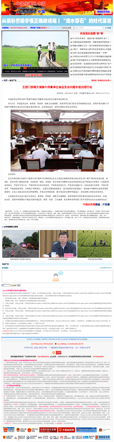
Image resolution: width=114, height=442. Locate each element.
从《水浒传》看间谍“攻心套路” (12, 71)
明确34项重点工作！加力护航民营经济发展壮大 (91, 46)
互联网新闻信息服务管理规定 (38, 298)
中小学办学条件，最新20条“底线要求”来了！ (90, 38)
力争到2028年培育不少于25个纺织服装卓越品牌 (91, 56)
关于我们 (29, 339)
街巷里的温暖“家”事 (91, 33)
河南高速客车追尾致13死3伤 (20, 259)
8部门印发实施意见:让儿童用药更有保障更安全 (91, 60)
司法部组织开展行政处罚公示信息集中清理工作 (91, 67)
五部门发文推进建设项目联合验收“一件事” (89, 53)
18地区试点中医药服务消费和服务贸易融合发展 (91, 71)
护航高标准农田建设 (95, 259)
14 (63, 68)
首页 (5, 80)
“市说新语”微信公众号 (87, 93)
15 (66, 68)
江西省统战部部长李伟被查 (58, 259)
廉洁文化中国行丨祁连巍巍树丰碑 (37, 71)
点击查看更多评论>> (106, 268)
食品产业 (12, 80)
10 (50, 68)
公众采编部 (36, 339)
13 (59, 68)
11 (53, 68)
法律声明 (44, 339)
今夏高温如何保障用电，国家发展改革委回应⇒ (91, 42)
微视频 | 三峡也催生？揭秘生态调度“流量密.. (65, 71)
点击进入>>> (44, 28)
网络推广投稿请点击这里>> (101, 80)
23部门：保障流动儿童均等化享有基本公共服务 (91, 49)
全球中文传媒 (20, 7)
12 (56, 68)
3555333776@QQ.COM (18, 28)
